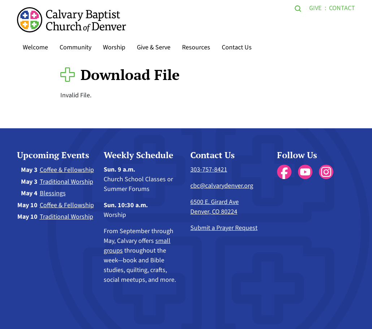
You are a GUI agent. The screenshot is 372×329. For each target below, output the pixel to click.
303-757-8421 (208, 169)
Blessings (53, 193)
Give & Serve (153, 47)
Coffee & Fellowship (67, 169)
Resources (196, 47)
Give (315, 8)
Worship (114, 47)
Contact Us (237, 47)
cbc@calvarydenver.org (221, 185)
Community (75, 47)
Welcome (35, 47)
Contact (342, 8)
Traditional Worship (66, 181)
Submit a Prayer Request (224, 227)
